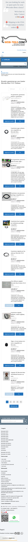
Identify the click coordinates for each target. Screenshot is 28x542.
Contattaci (15, 66)
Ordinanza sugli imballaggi (6, 499)
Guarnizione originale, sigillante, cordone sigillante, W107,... (18, 314)
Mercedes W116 (4, 446)
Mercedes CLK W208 (5, 454)
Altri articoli (3, 450)
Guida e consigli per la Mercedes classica (10, 501)
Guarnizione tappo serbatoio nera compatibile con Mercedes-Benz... (17, 130)
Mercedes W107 (4, 433)
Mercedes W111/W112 (6, 443)
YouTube (7, 533)
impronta (3, 476)
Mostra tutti (14, 406)
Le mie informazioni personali (7, 464)
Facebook (2, 533)
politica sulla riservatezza (6, 483)
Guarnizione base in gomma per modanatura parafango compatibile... (17, 223)
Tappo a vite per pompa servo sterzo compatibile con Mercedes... (18, 343)
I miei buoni (3, 466)
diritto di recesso (4, 478)
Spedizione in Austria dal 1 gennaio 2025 (10, 497)
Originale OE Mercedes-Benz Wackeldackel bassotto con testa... (18, 374)
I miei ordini (3, 459)
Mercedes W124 (4, 438)
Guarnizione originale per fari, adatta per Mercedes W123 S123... (18, 253)
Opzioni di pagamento (6, 479)
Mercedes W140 (4, 436)
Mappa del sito (22, 66)
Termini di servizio (5, 481)
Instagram (11, 533)
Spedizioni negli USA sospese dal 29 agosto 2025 (12, 496)
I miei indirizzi (4, 462)
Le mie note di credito (5, 461)
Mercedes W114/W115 (6, 445)
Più (20, 121)
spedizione (3, 494)
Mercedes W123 (4, 431)
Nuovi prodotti (4, 471)
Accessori (3, 448)
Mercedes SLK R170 (5, 452)
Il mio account (4, 456)
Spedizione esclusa (20, 102)
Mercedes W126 (4, 434)
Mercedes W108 (4, 441)
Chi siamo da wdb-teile (6, 474)
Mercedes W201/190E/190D (7, 439)
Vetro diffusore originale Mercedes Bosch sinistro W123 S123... (18, 283)
